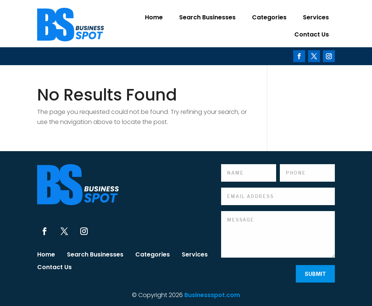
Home (154, 17)
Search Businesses (207, 17)
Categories (269, 17)
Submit (315, 274)
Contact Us (311, 34)
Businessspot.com (212, 295)
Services (316, 17)
